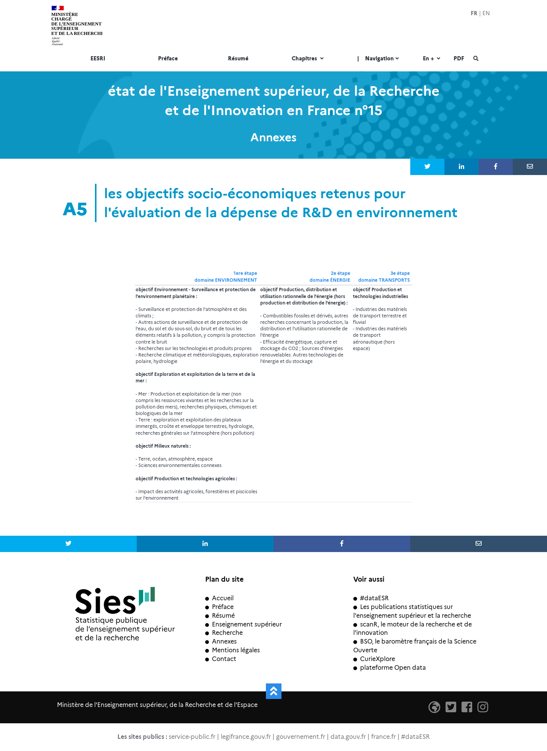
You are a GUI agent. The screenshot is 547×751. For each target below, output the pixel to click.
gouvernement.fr (300, 736)
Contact (220, 659)
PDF (459, 59)
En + (432, 59)
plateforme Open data (389, 667)
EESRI (97, 59)
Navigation (379, 59)
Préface (168, 59)
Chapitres (309, 59)
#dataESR (371, 598)
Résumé (238, 59)
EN (486, 13)
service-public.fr (192, 736)
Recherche (224, 632)
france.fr (383, 736)
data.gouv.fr (348, 736)
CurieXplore (374, 659)
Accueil (219, 598)
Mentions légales (232, 650)
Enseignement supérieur (243, 624)
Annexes (221, 641)
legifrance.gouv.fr (246, 736)
